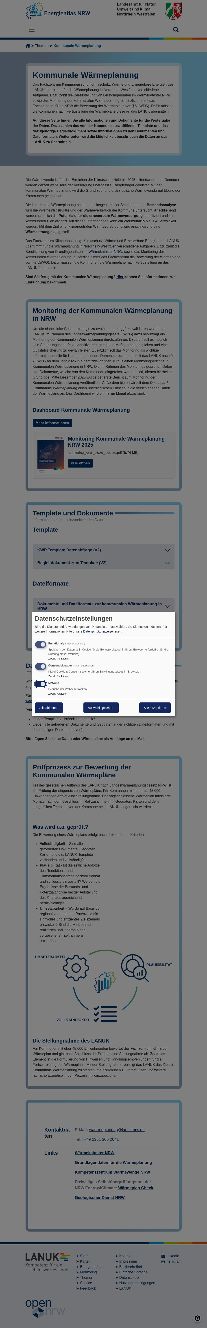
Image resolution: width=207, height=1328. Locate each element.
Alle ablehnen (49, 708)
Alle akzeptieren (155, 708)
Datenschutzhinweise (98, 631)
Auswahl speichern (101, 708)
